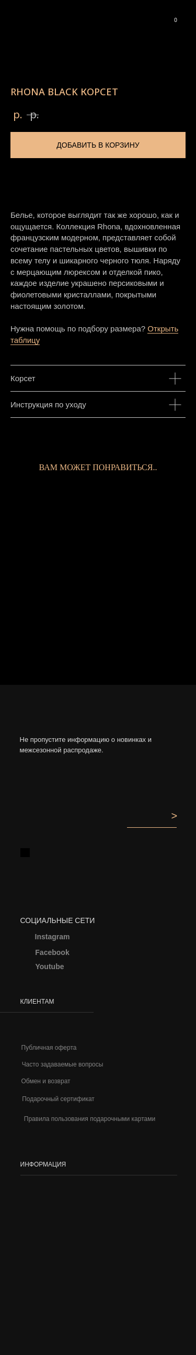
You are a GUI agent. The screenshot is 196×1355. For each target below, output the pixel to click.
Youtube (50, 966)
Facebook (52, 952)
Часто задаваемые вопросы (62, 1064)
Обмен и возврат (45, 1081)
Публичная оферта (49, 1047)
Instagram (52, 936)
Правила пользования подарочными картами (89, 1119)
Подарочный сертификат (58, 1099)
